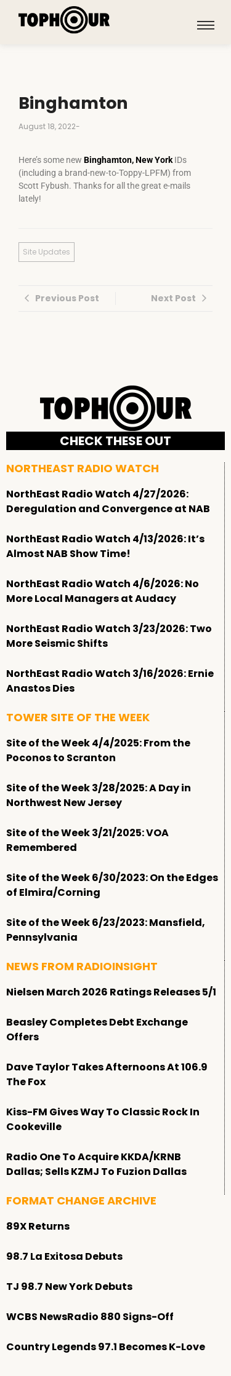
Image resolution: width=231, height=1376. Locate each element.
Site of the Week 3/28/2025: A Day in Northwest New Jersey (98, 795)
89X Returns (38, 1226)
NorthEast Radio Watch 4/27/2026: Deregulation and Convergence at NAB (108, 501)
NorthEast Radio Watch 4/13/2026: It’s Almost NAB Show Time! (105, 546)
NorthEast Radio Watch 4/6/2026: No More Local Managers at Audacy (102, 591)
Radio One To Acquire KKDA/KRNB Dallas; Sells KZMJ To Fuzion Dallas (96, 1164)
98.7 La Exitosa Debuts (64, 1256)
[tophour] (64, 20)
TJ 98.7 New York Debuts (69, 1286)
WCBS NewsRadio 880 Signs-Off (90, 1317)
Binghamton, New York (128, 160)
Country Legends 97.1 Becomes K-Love (105, 1347)
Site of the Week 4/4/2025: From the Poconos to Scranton (98, 750)
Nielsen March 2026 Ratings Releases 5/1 (111, 992)
